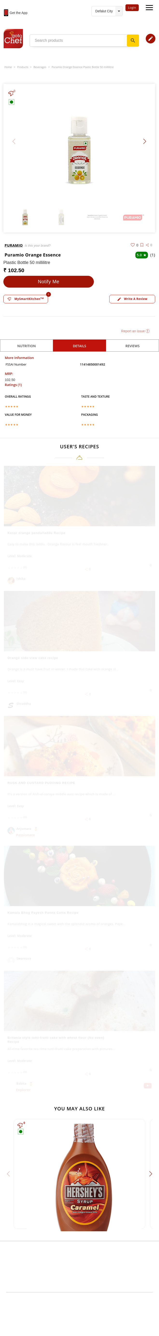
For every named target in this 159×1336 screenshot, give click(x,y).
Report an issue (135, 331)
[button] (144, 141)
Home (8, 67)
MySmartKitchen (25, 299)
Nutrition (26, 346)
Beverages (40, 67)
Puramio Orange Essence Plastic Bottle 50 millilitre (83, 67)
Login (132, 8)
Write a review (132, 299)
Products (22, 67)
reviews (132, 346)
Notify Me (48, 281)
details (79, 346)
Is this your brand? (37, 245)
